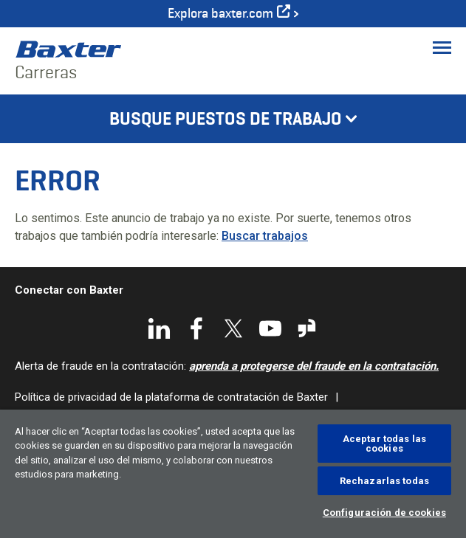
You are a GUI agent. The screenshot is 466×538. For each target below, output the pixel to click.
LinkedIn (159, 328)
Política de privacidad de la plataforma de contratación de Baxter (171, 397)
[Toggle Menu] (442, 47)
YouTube (270, 328)
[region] (233, 474)
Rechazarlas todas (384, 480)
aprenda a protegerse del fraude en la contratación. (314, 366)
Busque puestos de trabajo (225, 119)
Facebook (196, 328)
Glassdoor (307, 328)
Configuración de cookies (384, 512)
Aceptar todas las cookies (384, 443)
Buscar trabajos (265, 236)
